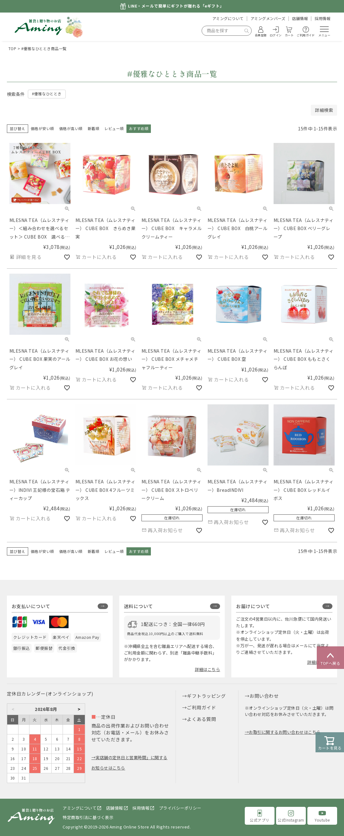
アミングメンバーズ (267, 18)
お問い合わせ (264, 695)
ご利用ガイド (201, 707)
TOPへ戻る (330, 658)
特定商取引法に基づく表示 (88, 817)
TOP (12, 48)
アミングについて (228, 18)
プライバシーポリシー (180, 808)
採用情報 (322, 18)
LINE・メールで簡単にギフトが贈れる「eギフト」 (176, 6)
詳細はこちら (207, 669)
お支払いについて (31, 606)
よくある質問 (201, 719)
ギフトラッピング (206, 695)
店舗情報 (300, 18)
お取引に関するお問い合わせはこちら (285, 732)
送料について (138, 606)
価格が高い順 (71, 128)
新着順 (94, 128)
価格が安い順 (42, 128)
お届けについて (253, 606)
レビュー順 (114, 128)
